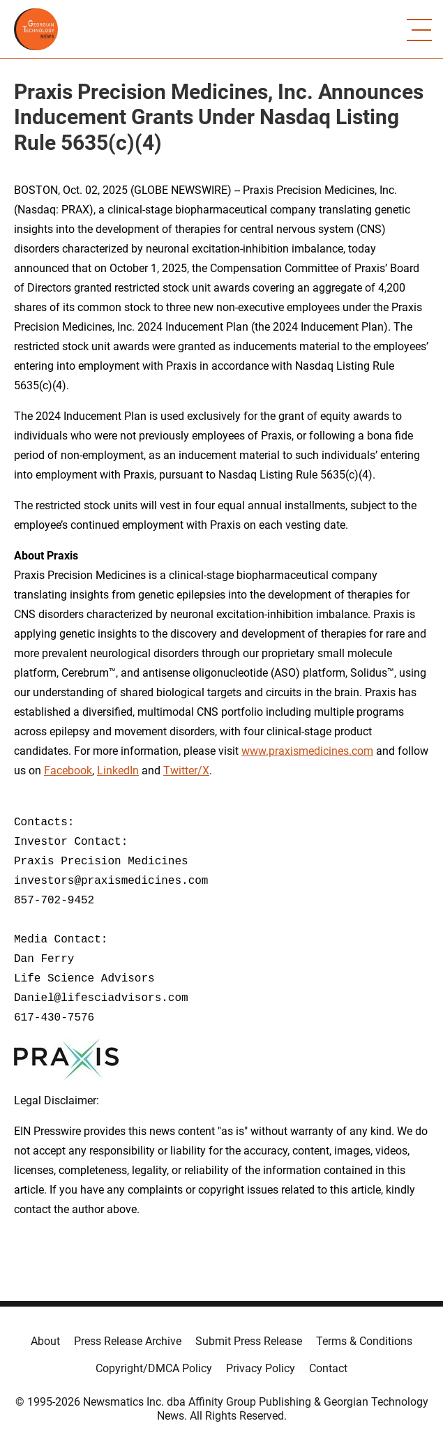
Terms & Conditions (364, 1341)
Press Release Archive (127, 1341)
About (45, 1341)
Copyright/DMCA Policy (154, 1368)
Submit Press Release (248, 1341)
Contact (328, 1368)
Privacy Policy (260, 1368)
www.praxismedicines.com (307, 751)
